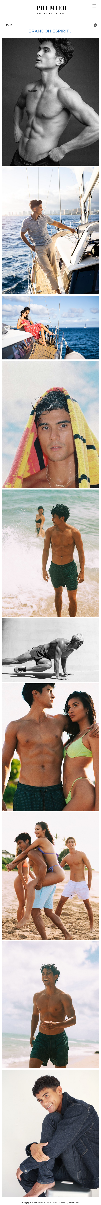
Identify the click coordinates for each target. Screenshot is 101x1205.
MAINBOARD (74, 1202)
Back (7, 24)
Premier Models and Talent (50, 9)
